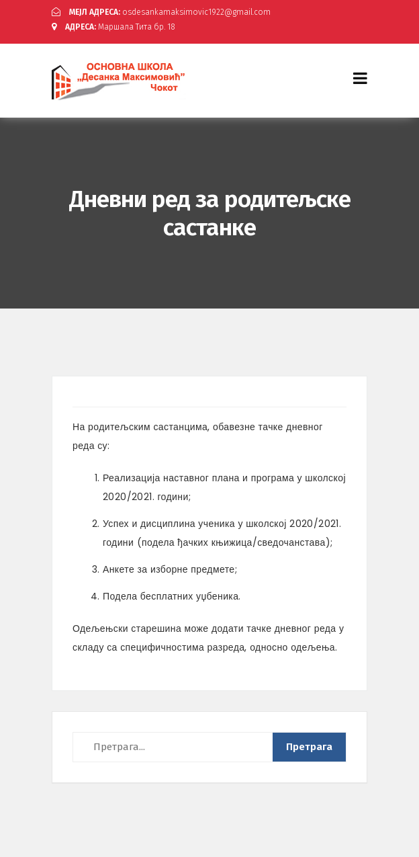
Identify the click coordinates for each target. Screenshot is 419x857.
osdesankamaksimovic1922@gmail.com (161, 12)
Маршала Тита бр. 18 (113, 27)
